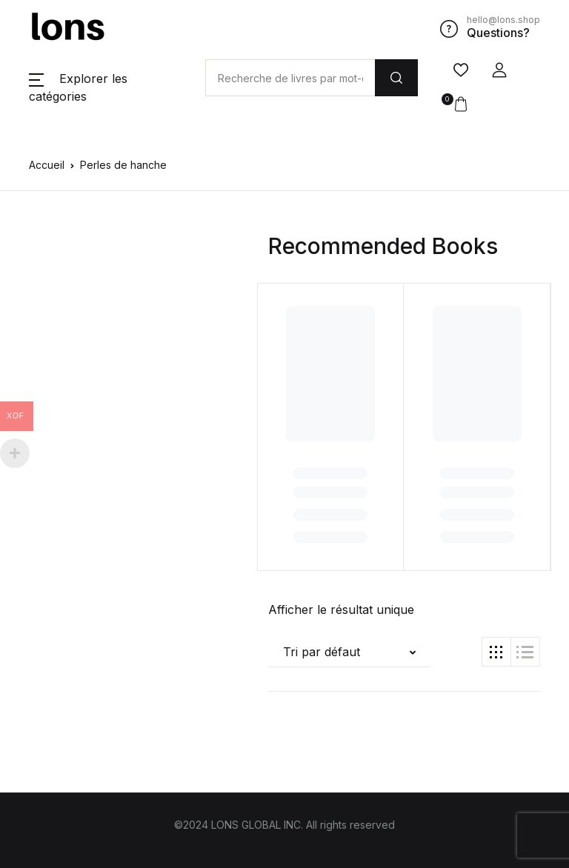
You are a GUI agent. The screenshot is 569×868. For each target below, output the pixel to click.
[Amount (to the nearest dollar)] (290, 77)
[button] (499, 70)
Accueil (46, 164)
